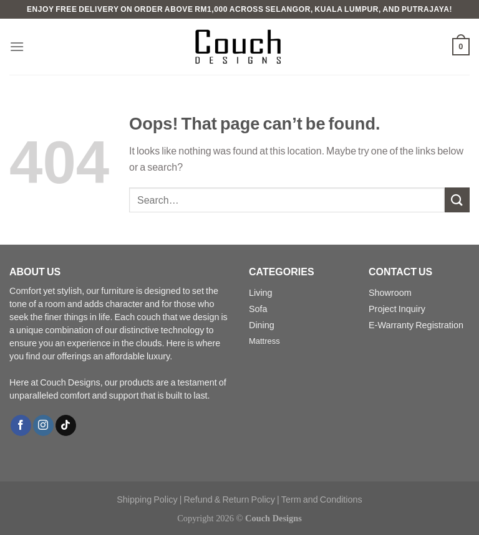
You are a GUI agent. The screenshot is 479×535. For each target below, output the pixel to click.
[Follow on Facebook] (21, 425)
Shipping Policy (147, 499)
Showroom (390, 292)
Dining (261, 325)
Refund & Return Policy (229, 499)
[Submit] (457, 199)
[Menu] (16, 46)
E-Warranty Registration (416, 325)
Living (261, 292)
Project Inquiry (397, 308)
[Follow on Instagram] (43, 425)
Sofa (258, 308)
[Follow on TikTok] (66, 425)
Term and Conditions (321, 499)
